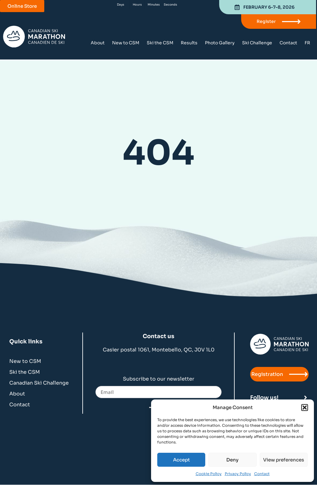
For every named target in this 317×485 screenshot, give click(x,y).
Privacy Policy (238, 473)
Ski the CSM (160, 43)
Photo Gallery (220, 43)
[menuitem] (307, 42)
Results (189, 43)
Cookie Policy (209, 473)
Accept (181, 460)
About (98, 43)
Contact (262, 473)
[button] (305, 407)
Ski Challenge (257, 43)
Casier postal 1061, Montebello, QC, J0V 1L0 (159, 349)
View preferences (283, 460)
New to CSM (125, 43)
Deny (232, 460)
